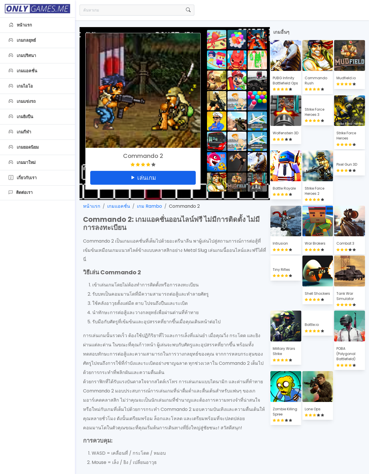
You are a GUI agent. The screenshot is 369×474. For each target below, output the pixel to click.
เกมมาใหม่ (22, 162)
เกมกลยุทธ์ (22, 40)
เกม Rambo (149, 206)
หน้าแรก (20, 25)
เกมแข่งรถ (22, 101)
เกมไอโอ (21, 86)
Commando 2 (184, 206)
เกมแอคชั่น (23, 71)
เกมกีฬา (20, 132)
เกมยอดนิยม (24, 147)
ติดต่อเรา (21, 192)
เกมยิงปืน (21, 116)
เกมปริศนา (22, 55)
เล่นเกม (143, 178)
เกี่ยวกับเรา (23, 177)
